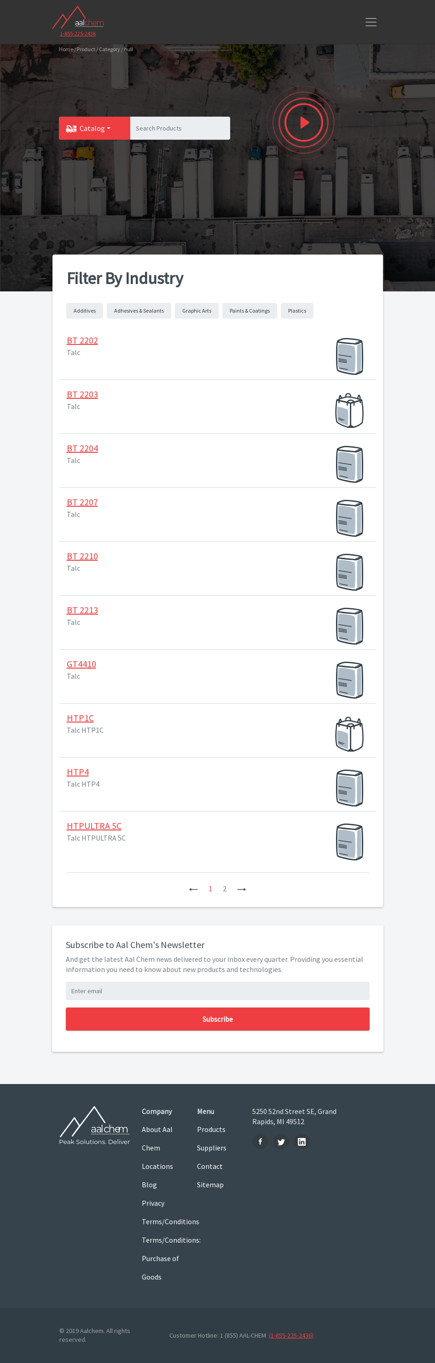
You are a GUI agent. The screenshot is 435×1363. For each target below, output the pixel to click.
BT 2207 (82, 502)
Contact (210, 1166)
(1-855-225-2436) (291, 1335)
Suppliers (211, 1147)
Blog (149, 1184)
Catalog (92, 128)
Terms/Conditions (162, 1221)
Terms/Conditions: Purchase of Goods (162, 1258)
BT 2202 (82, 340)
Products (211, 1129)
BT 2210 (82, 556)
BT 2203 (82, 394)
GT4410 (81, 664)
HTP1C (80, 717)
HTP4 (78, 771)
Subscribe (218, 1019)
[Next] (242, 888)
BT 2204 (82, 448)
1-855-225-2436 (78, 33)
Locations (157, 1166)
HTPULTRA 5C (94, 825)
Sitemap (210, 1184)
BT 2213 (82, 610)
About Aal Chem (157, 1138)
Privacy (153, 1203)
